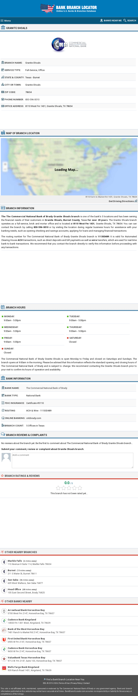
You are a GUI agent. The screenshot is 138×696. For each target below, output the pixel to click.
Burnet (11, 570)
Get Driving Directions (121, 201)
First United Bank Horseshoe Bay (26, 638)
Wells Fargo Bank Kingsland (23, 667)
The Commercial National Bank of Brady (46, 388)
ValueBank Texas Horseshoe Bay (26, 657)
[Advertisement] (69, 119)
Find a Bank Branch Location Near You (65, 679)
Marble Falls (15, 561)
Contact (86, 683)
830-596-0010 (32, 99)
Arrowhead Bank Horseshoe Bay (26, 610)
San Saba (13, 580)
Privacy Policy (76, 683)
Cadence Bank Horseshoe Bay (25, 648)
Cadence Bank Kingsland (22, 619)
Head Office (14, 589)
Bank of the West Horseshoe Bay (26, 629)
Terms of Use (64, 683)
